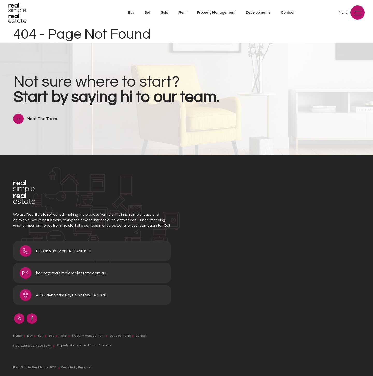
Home (17, 335)
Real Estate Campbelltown (32, 345)
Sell (147, 13)
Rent (182, 13)
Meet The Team (42, 119)
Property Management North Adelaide (84, 345)
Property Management (216, 13)
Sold (164, 13)
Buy (131, 13)
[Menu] (357, 12)
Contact (288, 13)
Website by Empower (76, 367)
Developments (258, 13)
